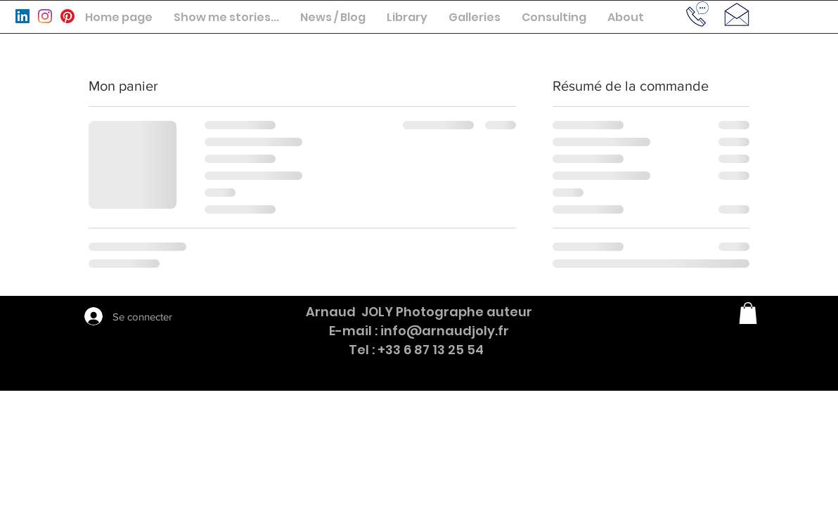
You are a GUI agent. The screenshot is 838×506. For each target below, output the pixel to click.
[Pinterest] (67, 16)
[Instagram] (45, 16)
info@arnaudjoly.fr (444, 330)
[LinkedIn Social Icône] (22, 16)
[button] (226, 17)
